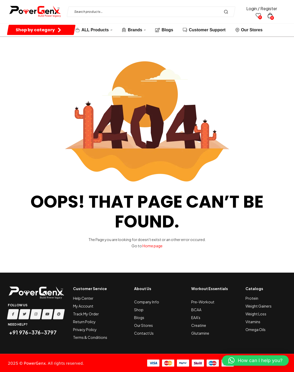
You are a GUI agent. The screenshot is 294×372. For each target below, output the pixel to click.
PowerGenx (35, 363)
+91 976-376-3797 (32, 332)
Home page (152, 245)
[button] (255, 360)
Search (227, 12)
